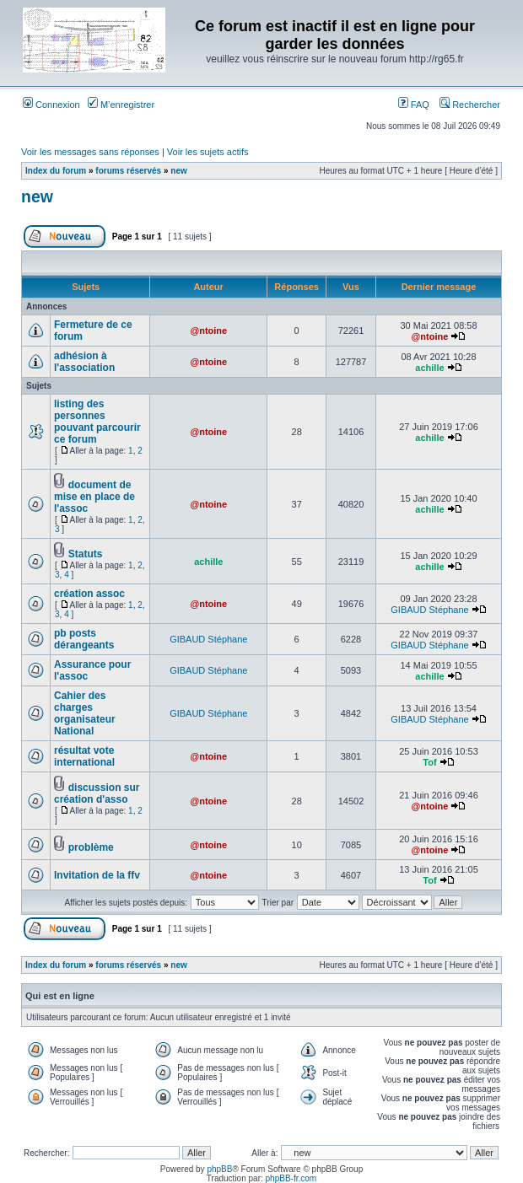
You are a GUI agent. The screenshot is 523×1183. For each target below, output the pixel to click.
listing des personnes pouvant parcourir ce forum (97, 421)
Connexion (51, 104)
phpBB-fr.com (291, 1178)
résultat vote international (84, 756)
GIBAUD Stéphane (429, 610)
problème (91, 847)
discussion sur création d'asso (96, 793)
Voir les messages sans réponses (90, 152)
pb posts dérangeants (84, 639)
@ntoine (208, 330)
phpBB (219, 1169)
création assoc (89, 594)
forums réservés (128, 170)
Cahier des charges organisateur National (85, 713)
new (178, 170)
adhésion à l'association (84, 362)
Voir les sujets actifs (208, 152)
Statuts (85, 554)
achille (429, 368)
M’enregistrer (121, 104)
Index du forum (55, 170)
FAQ (413, 104)
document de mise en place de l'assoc (94, 496)
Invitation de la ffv (97, 875)
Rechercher (469, 104)
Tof (429, 762)
